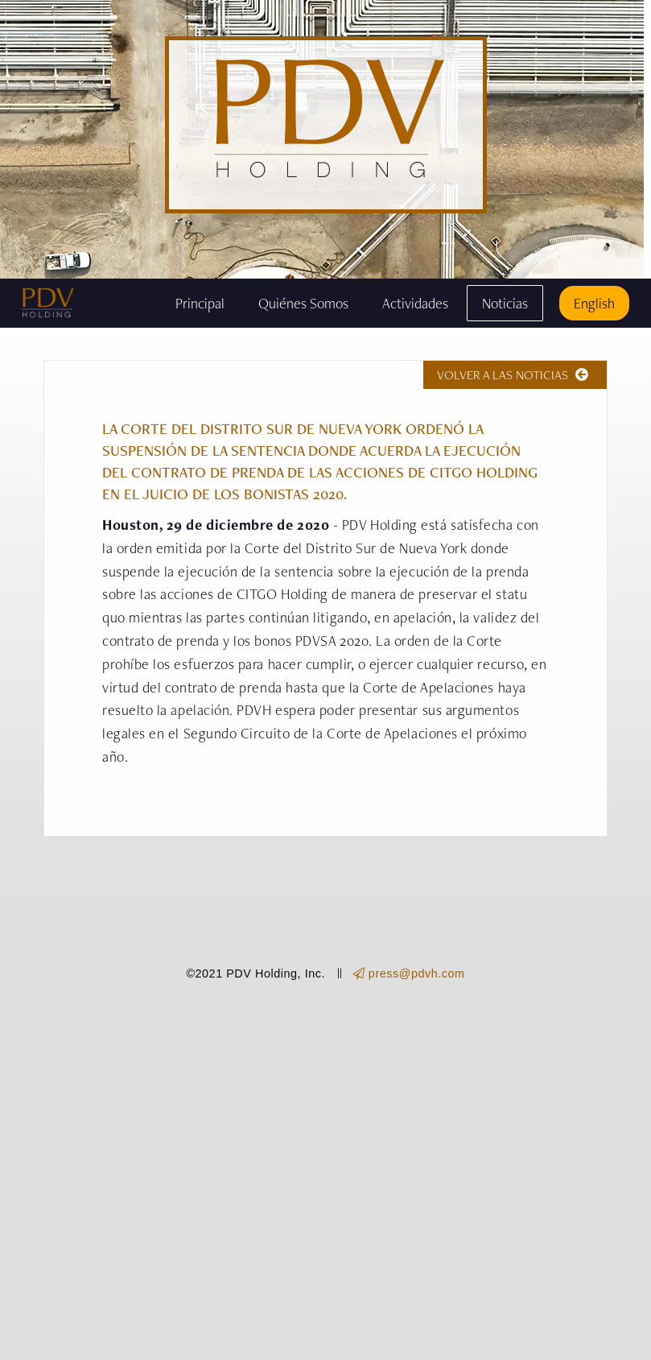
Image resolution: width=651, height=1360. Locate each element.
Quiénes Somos (303, 303)
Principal (200, 303)
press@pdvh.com (409, 973)
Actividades (415, 303)
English (594, 303)
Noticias (505, 303)
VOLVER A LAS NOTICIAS (515, 374)
